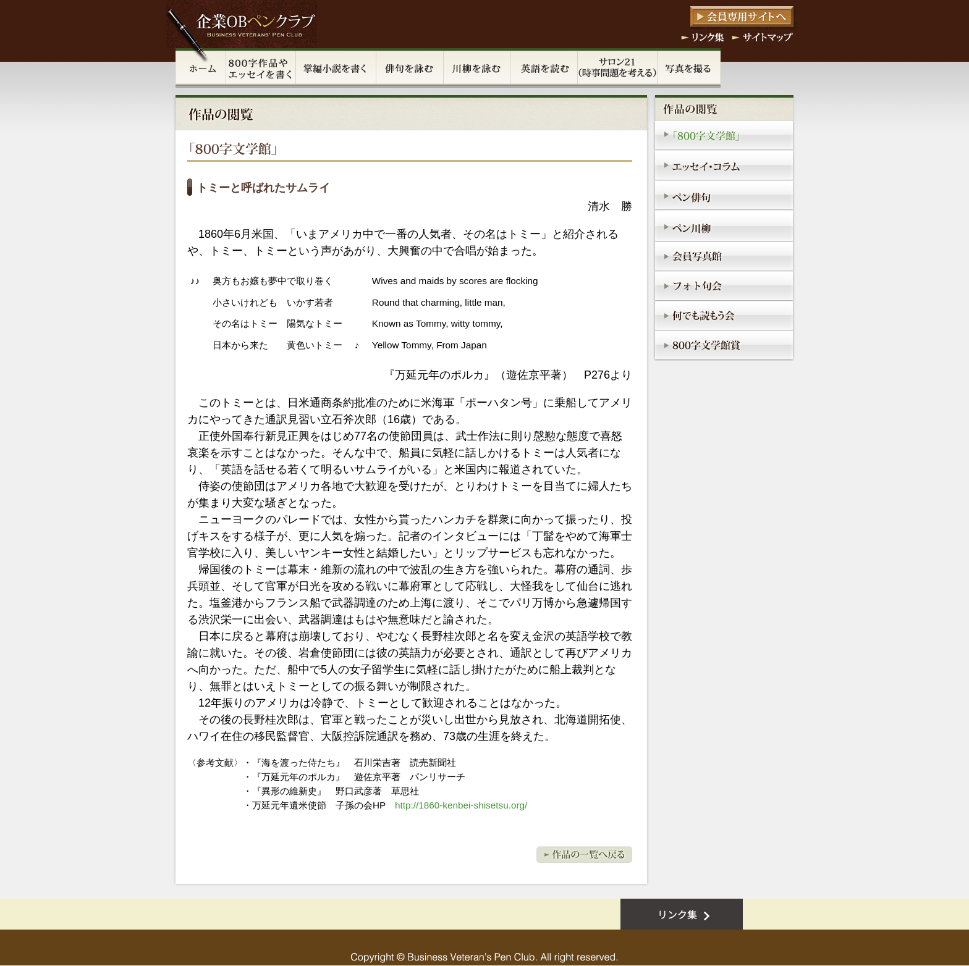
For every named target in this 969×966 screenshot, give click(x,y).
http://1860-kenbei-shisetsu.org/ (461, 805)
